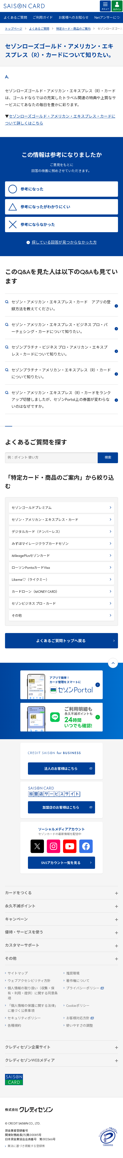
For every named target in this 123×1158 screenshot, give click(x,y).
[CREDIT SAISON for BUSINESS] (61, 761)
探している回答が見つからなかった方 (64, 243)
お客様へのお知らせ (74, 17)
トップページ (13, 29)
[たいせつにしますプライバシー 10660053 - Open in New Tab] (108, 1146)
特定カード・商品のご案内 (73, 29)
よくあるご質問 (15, 17)
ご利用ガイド (43, 17)
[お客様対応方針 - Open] (91, 1018)
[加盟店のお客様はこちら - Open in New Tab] (61, 800)
